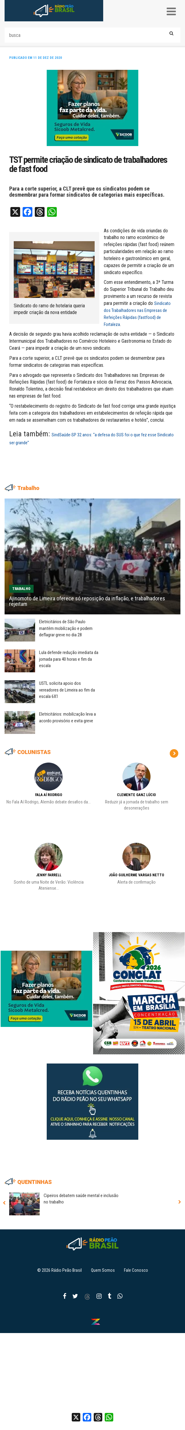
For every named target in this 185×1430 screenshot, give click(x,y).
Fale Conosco (136, 1270)
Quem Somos (103, 1270)
